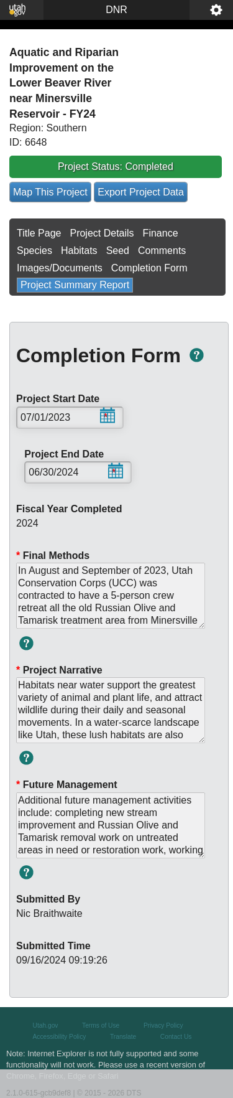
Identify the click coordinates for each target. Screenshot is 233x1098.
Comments (162, 250)
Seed (117, 250)
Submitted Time (53, 946)
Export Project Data (141, 192)
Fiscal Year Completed (69, 509)
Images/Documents (60, 268)
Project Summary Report (75, 284)
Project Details (102, 233)
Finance (160, 233)
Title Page (39, 233)
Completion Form (149, 268)
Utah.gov (45, 1025)
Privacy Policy (163, 1025)
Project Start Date (65, 399)
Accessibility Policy (59, 1036)
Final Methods (52, 555)
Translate (123, 1036)
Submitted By (48, 899)
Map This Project (50, 192)
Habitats (79, 250)
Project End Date (73, 455)
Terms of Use (100, 1025)
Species (34, 250)
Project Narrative (59, 670)
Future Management (66, 784)
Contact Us (176, 1036)
